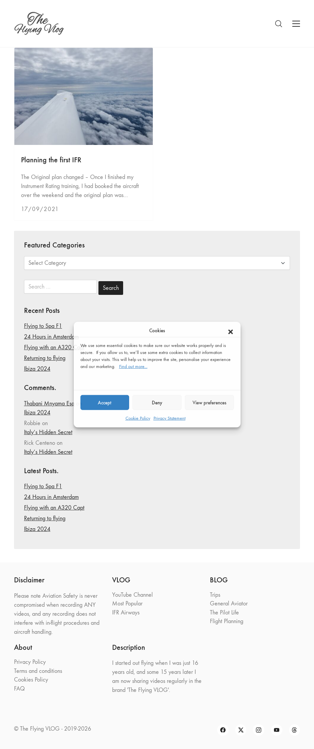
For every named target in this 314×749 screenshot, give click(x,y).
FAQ (19, 688)
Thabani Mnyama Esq (49, 403)
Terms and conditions (38, 671)
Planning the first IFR (51, 159)
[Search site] (278, 23)
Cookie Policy (137, 418)
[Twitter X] (241, 730)
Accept (104, 402)
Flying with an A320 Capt (54, 347)
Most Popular (127, 603)
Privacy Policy (30, 662)
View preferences (209, 402)
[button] (230, 330)
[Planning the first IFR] (83, 96)
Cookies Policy (31, 679)
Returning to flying (44, 358)
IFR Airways (125, 612)
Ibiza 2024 (37, 368)
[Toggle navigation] (296, 23)
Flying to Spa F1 (43, 326)
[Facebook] (223, 730)
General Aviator (229, 603)
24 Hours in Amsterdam (51, 336)
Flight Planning (226, 621)
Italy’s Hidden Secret (48, 432)
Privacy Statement (169, 418)
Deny (157, 402)
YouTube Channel (132, 594)
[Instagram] (258, 730)
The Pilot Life (224, 612)
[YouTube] (276, 730)
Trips (215, 594)
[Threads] (294, 730)
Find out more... (133, 366)
